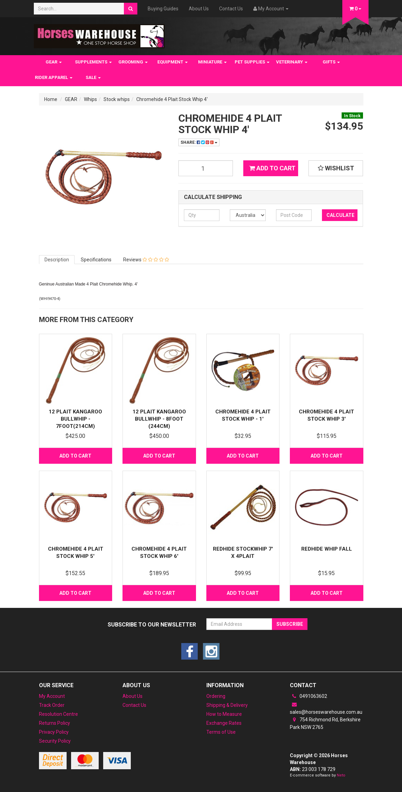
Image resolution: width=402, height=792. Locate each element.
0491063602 (308, 696)
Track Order (52, 705)
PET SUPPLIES (252, 61)
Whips (90, 99)
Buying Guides (163, 8)
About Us (199, 8)
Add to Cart (272, 168)
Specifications (96, 259)
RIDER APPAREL (53, 77)
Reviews (146, 259)
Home (50, 99)
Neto (341, 775)
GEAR (54, 61)
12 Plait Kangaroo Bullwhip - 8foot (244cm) (159, 419)
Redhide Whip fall (326, 549)
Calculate (340, 215)
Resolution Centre (58, 714)
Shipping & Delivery (227, 705)
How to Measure (224, 714)
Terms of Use (221, 732)
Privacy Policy (54, 732)
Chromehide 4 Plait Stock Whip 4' (172, 99)
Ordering (215, 696)
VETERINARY (291, 61)
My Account (52, 696)
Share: (198, 142)
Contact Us (231, 8)
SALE (93, 77)
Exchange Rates (224, 723)
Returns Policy (54, 723)
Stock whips (117, 99)
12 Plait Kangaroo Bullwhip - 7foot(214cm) (75, 419)
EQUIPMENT (172, 61)
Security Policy (55, 741)
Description (57, 259)
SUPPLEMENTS (93, 61)
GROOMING (133, 61)
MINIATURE (212, 61)
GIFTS (331, 61)
